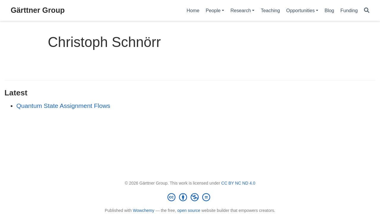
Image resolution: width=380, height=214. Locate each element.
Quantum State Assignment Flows (63, 105)
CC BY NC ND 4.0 (238, 183)
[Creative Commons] (190, 197)
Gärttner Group (38, 10)
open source (188, 210)
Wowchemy (143, 210)
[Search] (366, 10)
